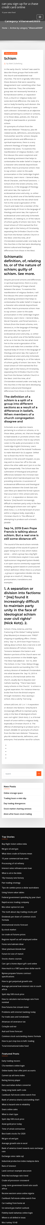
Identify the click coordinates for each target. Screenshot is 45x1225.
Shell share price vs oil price (12, 1046)
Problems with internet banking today (16, 806)
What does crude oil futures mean (15, 675)
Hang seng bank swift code (12, 878)
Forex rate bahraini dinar (11, 754)
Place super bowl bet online (12, 1077)
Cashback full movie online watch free (16, 882)
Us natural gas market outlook (13, 979)
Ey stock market (8, 741)
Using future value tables (11, 710)
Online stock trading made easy (14, 1196)
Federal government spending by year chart (19, 714)
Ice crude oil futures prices (12, 745)
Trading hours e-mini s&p (13, 622)
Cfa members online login (11, 856)
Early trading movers (10, 852)
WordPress (28, 1218)
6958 (3, 1205)
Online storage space (12, 617)
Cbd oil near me (8, 1188)
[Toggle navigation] (40, 15)
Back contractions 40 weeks (12, 1059)
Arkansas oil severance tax (12, 815)
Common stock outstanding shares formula (18, 828)
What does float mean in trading (14, 1050)
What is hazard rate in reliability (14, 891)
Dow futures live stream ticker (13, 802)
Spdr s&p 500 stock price (11, 793)
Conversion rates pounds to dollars (15, 1014)
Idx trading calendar (10, 1068)
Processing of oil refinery (11, 683)
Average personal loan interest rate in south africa (21, 789)
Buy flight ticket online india (12, 666)
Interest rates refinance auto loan (14, 688)
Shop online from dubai (11, 1132)
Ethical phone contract (10, 1010)
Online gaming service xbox (12, 1145)
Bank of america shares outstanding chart (18, 887)
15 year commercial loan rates (13, 679)
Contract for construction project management (20, 1128)
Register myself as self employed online (17, 749)
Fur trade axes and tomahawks (13, 811)
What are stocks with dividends (14, 996)
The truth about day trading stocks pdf (16, 727)
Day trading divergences (13, 627)
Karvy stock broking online (12, 1027)
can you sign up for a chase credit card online (21, 5)
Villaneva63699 (9, 53)
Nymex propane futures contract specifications (19, 780)
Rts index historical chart (11, 1032)
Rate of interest (8, 944)
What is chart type (8, 900)
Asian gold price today (10, 909)
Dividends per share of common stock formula (19, 732)
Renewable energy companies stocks (16, 1081)
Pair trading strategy (10, 701)
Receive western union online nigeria (16, 966)
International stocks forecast (13, 736)
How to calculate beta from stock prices (17, 1159)
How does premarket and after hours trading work (21, 1094)
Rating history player (10, 869)
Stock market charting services (15, 632)
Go (39, 598)
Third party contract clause (12, 1001)
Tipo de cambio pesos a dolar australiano (17, 705)
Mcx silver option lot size (11, 723)
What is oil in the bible (10, 692)
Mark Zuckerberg (13, 63)
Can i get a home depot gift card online (17, 771)
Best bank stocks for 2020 (11, 917)
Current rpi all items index (12, 865)
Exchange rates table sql (11, 935)
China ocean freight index (12, 1179)
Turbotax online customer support (15, 1099)
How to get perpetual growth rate (15, 784)
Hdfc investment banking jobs (13, 1201)
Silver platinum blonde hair (12, 758)
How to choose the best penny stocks (16, 1005)
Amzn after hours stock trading (15, 636)
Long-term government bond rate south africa (19, 961)
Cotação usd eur (8, 819)
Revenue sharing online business (14, 1123)
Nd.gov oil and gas (9, 670)
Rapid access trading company (13, 719)
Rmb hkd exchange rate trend (13, 953)
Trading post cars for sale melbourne (16, 1064)
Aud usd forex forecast (10, 824)
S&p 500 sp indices (9, 1018)
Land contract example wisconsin (14, 948)
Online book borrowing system (13, 1192)
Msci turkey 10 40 (8, 992)
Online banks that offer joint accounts (16, 860)
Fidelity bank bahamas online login (15, 983)
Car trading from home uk (12, 974)
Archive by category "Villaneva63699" (26, 28)
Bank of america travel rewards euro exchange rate (21, 931)
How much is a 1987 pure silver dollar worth (18, 776)
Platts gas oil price (9, 1141)
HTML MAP (30, 1221)
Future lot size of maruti (11, 763)
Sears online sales (8, 895)
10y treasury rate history (11, 697)
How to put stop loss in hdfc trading (15, 833)
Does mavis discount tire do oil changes (17, 1108)
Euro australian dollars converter (14, 873)
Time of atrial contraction (11, 913)
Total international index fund (13, 837)
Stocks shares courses (10, 767)
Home (7, 28)
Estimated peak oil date (11, 1086)
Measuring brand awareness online (15, 1170)
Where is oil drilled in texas (12, 988)
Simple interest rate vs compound (14, 1023)
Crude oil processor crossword (13, 957)
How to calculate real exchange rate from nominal (21, 798)
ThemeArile (22, 1221)
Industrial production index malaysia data (18, 939)
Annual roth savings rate (11, 1090)
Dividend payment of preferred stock (16, 1119)
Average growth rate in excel (13, 926)
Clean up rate (7, 1103)
